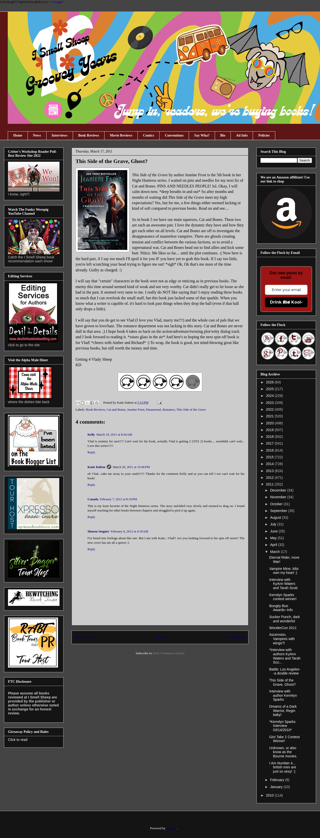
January (277, 787)
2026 (270, 382)
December (278, 490)
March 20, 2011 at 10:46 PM (131, 467)
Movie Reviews (121, 135)
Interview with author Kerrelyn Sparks (283, 695)
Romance (168, 409)
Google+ (58, 2)
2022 (270, 409)
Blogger (171, 828)
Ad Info (242, 135)
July (273, 524)
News (37, 135)
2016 (270, 450)
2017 (270, 443)
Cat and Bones (116, 409)
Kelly (91, 434)
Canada (93, 499)
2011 (270, 484)
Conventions (174, 135)
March (275, 552)
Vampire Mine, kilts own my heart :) (283, 571)
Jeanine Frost (135, 409)
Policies (264, 135)
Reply (91, 452)
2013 (270, 471)
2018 (270, 437)
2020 (270, 423)
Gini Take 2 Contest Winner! (284, 739)
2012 (270, 478)
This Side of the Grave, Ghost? (282, 682)
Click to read (18, 740)
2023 (270, 403)
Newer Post (85, 637)
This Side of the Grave (191, 409)
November (278, 497)
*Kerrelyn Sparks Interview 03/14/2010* (282, 726)
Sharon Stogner (98, 531)
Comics (148, 135)
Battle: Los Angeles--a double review (284, 671)
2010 (270, 795)
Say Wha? (202, 135)
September (279, 511)
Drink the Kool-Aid (286, 302)
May (274, 538)
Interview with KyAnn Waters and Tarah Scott (283, 584)
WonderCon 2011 (282, 628)
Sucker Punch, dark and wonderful (284, 619)
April (274, 545)
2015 (270, 457)
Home (17, 135)
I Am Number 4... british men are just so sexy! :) (282, 767)
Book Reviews (88, 135)
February (277, 780)
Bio (222, 135)
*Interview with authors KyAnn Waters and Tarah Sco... (284, 656)
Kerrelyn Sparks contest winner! (282, 597)
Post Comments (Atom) (169, 653)
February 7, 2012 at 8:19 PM (118, 499)
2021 (270, 416)
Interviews (60, 135)
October (277, 504)
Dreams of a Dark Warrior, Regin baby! (283, 710)
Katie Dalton (96, 467)
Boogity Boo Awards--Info (281, 608)
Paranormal (153, 409)
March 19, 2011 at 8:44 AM (114, 434)
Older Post (236, 637)
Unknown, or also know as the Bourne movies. (283, 752)
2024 (270, 396)
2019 (270, 430)
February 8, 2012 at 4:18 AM (129, 531)
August (276, 517)
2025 (270, 389)
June (274, 531)
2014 (270, 464)
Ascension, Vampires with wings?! (282, 639)
